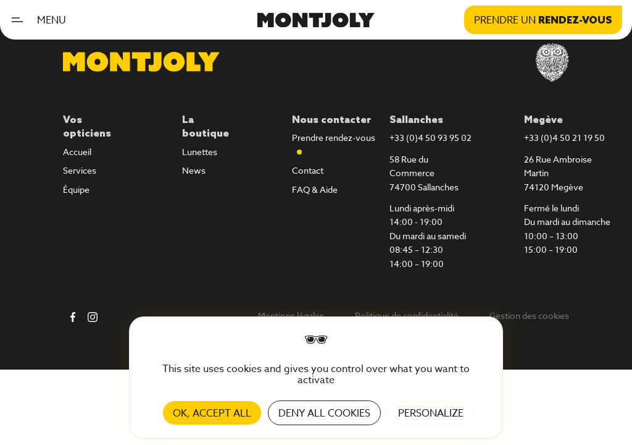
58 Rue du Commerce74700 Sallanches (424, 173)
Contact (307, 170)
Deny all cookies (324, 413)
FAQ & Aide (315, 189)
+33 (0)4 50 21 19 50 (564, 137)
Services (79, 170)
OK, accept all (212, 413)
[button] (43, 20)
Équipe (76, 189)
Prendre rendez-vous (333, 137)
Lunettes (199, 152)
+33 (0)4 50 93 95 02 (430, 137)
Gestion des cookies (529, 315)
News (194, 170)
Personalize (431, 413)
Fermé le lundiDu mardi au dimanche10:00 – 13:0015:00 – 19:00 (567, 229)
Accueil (77, 152)
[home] (316, 19)
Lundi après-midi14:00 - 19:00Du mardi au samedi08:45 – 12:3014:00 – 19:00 (427, 236)
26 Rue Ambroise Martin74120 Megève (558, 173)
